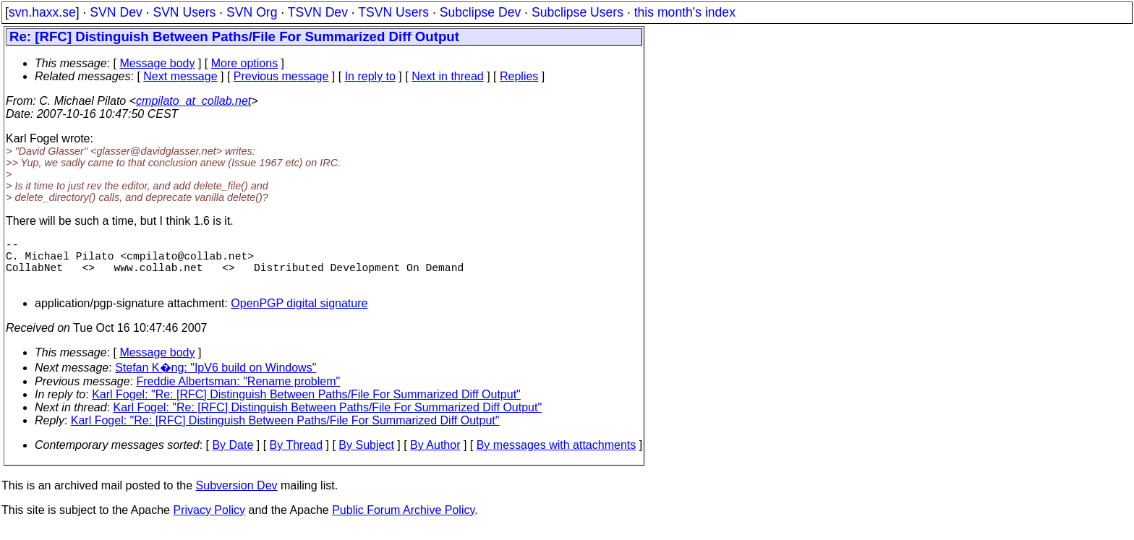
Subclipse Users (577, 12)
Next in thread (448, 76)
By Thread (296, 456)
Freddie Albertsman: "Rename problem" (239, 393)
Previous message (281, 76)
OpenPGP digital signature (299, 315)
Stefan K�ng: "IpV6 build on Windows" (215, 379)
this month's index (685, 12)
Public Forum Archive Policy (403, 521)
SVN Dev (116, 12)
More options (244, 63)
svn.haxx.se (42, 12)
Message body (157, 63)
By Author (435, 456)
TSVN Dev (318, 12)
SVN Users (184, 12)
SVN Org (251, 12)
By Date (232, 456)
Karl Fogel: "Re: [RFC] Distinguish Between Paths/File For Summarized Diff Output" (306, 406)
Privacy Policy (209, 521)
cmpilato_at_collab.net (193, 101)
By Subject (365, 456)
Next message (180, 76)
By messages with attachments (556, 456)
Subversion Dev (237, 497)
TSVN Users (393, 12)
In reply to (370, 76)
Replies (519, 76)
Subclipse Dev (480, 12)
